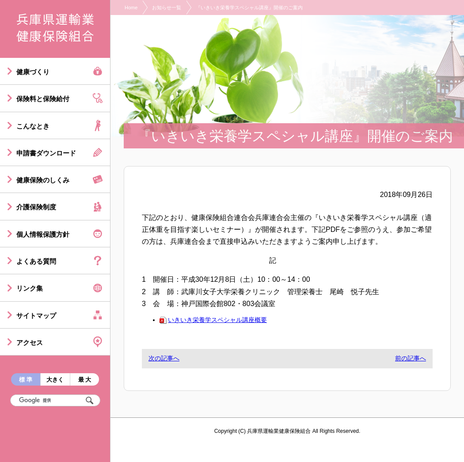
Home (131, 7)
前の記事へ (410, 358)
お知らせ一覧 (166, 7)
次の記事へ (163, 358)
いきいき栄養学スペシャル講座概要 (213, 319)
